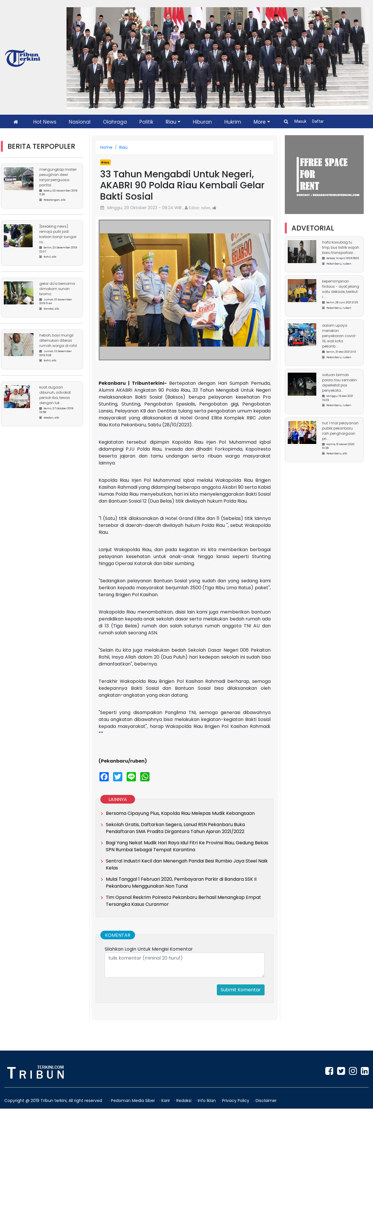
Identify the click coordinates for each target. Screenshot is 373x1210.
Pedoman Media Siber (133, 1100)
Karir (166, 1100)
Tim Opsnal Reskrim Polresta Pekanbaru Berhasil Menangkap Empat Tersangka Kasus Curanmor (183, 901)
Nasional (80, 121)
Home (106, 147)
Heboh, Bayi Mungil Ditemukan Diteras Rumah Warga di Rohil (58, 340)
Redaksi (184, 1100)
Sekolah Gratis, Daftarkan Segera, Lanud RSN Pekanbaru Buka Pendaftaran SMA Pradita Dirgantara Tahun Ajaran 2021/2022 (175, 828)
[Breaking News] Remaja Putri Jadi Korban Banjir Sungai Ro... (57, 234)
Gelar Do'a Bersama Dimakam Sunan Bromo (57, 288)
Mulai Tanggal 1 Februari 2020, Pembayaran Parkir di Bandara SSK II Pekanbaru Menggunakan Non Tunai (181, 882)
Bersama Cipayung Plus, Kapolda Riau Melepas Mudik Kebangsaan (180, 813)
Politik (146, 121)
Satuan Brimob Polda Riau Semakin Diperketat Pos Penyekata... (339, 382)
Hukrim (232, 121)
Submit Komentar (241, 989)
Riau (171, 121)
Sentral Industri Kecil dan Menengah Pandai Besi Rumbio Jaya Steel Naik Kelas (187, 864)
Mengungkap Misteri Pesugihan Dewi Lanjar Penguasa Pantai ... (58, 177)
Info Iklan (207, 1100)
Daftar (318, 121)
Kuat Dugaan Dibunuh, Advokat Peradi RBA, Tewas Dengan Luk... (55, 395)
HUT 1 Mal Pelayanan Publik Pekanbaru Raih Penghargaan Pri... (340, 431)
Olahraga (115, 121)
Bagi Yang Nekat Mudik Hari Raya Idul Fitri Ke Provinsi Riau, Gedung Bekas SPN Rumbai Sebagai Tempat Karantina (187, 846)
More (260, 121)
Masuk (300, 121)
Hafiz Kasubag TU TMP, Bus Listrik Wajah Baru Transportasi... (340, 247)
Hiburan (202, 121)
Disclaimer (266, 1100)
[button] (111, 284)
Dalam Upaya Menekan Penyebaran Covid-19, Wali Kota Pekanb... (339, 336)
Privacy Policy (236, 1100)
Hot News (44, 121)
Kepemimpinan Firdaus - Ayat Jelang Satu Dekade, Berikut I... (340, 289)
